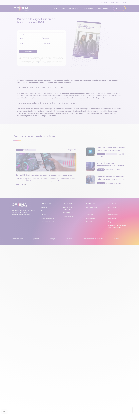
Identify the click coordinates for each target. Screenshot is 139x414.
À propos (112, 203)
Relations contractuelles (118, 239)
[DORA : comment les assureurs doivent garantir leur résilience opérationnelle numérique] (106, 179)
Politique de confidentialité (43, 62)
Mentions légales (36, 239)
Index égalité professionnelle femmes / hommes (117, 226)
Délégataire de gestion (48, 218)
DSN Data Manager (92, 207)
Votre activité (59, 8)
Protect (88, 211)
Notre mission (115, 2)
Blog (124, 2)
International (103, 8)
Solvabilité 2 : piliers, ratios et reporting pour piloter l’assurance (44, 175)
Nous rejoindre (112, 218)
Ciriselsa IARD (90, 214)
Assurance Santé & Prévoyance (69, 208)
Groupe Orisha (113, 214)
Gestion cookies (52, 239)
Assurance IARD (68, 213)
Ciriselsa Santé (90, 218)
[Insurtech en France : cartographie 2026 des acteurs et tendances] (106, 166)
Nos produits (89, 8)
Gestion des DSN (68, 216)
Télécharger (28, 51)
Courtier (43, 214)
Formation (104, 2)
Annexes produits (69, 239)
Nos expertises (74, 8)
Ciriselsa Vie (89, 222)
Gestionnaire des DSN (47, 222)
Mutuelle (43, 211)
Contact (119, 8)
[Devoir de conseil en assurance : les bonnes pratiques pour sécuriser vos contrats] (106, 151)
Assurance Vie (67, 220)
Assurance (44, 207)
